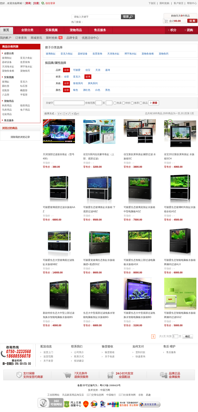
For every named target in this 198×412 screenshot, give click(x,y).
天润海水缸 (8, 66)
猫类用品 (25, 105)
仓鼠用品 (7, 114)
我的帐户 (5, 37)
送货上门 (48, 352)
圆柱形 (5, 86)
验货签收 (110, 352)
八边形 (5, 94)
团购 (190, 30)
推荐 (136, 102)
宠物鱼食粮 (8, 70)
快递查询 (140, 356)
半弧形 (23, 94)
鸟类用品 (7, 109)
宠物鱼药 (25, 70)
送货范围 (48, 356)
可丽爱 (76, 70)
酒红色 (86, 90)
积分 (173, 30)
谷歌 (140, 394)
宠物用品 (9, 101)
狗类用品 (7, 105)
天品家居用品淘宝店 (73, 394)
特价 (127, 102)
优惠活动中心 (90, 37)
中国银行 (111, 394)
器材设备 (7, 62)
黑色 (107, 90)
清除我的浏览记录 (20, 137)
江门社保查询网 (127, 394)
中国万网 (105, 390)
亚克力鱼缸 (26, 57)
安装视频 (9, 77)
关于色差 (110, 356)
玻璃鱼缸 (7, 57)
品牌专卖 (72, 37)
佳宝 (87, 70)
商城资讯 (36, 37)
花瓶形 (5, 90)
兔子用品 (25, 109)
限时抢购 (164, 3)
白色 (97, 90)
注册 (36, 3)
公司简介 (79, 352)
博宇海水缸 (26, 66)
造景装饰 (25, 62)
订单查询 (21, 37)
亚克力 (23, 81)
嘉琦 (107, 70)
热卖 (119, 102)
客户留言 (178, 3)
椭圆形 (23, 90)
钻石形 (23, 86)
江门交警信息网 (95, 394)
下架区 (152, 3)
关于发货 (48, 360)
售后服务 (9, 120)
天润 (97, 70)
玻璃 (87, 76)
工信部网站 (53, 394)
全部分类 (9, 53)
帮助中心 (192, 3)
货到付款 (140, 352)
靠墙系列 (78, 83)
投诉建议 (79, 360)
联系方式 (79, 356)
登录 (28, 3)
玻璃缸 (5, 81)
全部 (66, 70)
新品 (145, 102)
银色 (75, 90)
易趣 (148, 394)
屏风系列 (93, 83)
